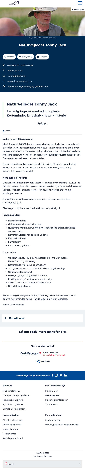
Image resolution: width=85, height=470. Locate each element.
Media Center (9, 434)
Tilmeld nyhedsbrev (13, 420)
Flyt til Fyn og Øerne (13, 404)
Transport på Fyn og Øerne (16, 395)
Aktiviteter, (13, 86)
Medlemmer (51, 391)
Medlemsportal (52, 420)
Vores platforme (11, 429)
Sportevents (51, 404)
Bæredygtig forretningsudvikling (61, 424)
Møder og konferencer (56, 400)
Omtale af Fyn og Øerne (15, 409)
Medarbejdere (52, 395)
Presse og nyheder (12, 424)
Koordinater (14, 318)
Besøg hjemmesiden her (19, 81)
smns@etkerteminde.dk (54, 355)
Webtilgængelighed (13, 438)
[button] (54, 3)
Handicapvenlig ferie (13, 400)
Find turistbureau (11, 391)
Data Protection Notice (42, 457)
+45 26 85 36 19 (15, 70)
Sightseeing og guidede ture (33, 86)
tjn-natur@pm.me (17, 76)
